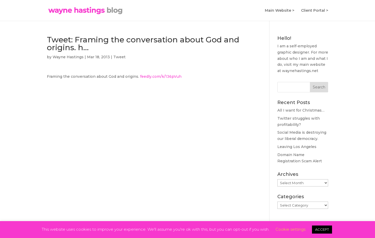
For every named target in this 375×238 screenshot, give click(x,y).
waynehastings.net (300, 70)
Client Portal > (314, 11)
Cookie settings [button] (290, 229)
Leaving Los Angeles (296, 146)
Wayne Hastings (68, 57)
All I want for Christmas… (300, 110)
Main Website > (279, 11)
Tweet (119, 57)
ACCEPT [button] (322, 229)
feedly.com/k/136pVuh (161, 76)
